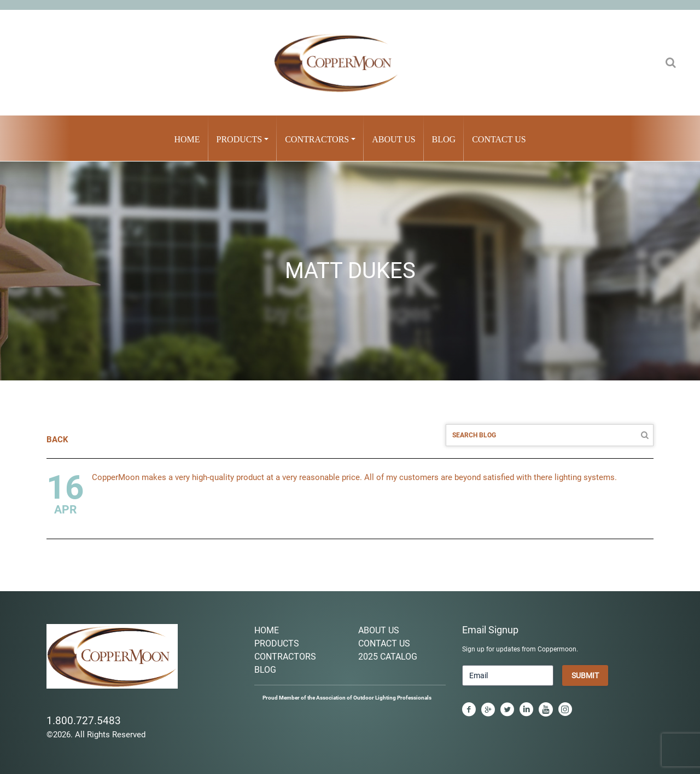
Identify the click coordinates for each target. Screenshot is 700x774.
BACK (57, 439)
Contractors (317, 139)
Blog (444, 139)
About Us (393, 139)
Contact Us (499, 139)
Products (239, 139)
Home (187, 139)
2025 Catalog (387, 656)
